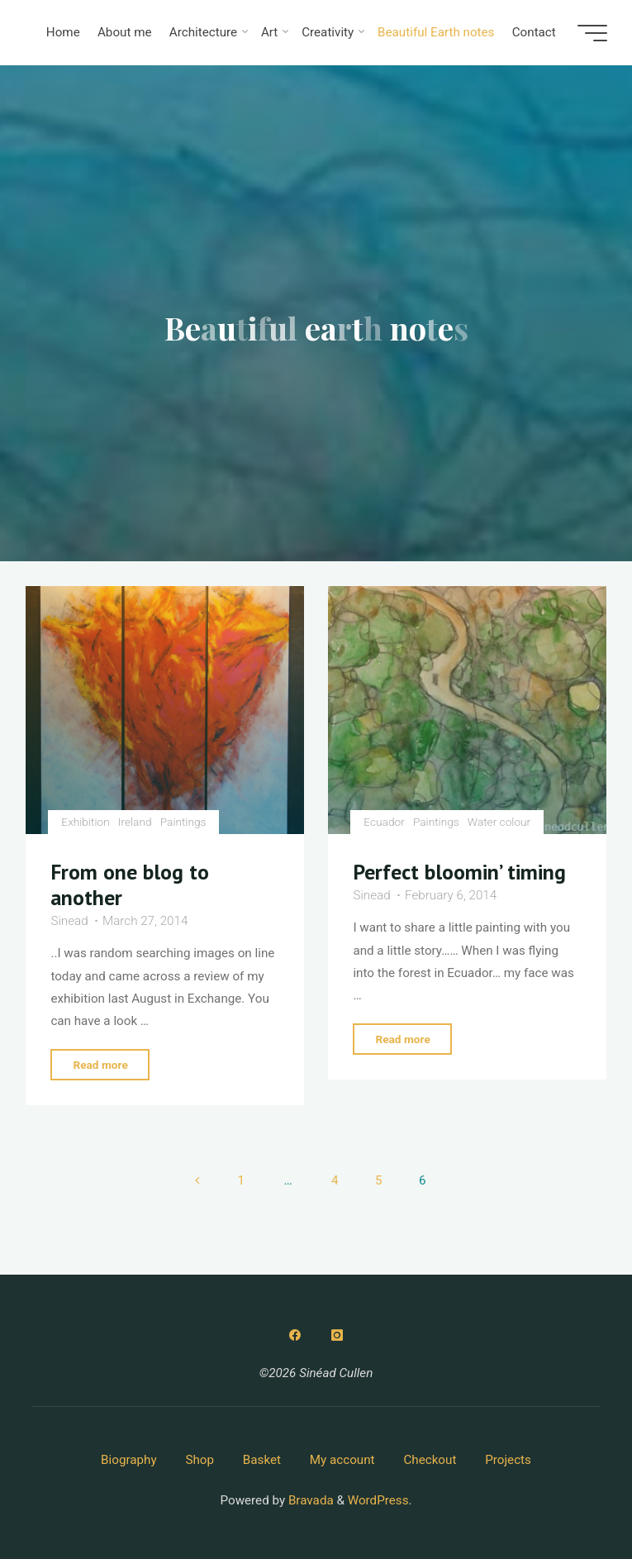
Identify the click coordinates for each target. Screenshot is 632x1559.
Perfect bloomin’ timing (460, 872)
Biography (129, 1459)
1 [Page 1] (241, 1180)
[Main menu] (592, 33)
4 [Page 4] (335, 1180)
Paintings (183, 822)
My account (342, 1459)
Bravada (309, 1500)
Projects (508, 1459)
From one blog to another (129, 885)
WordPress (378, 1500)
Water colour (499, 822)
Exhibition (85, 822)
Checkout (429, 1459)
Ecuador (384, 822)
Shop (199, 1459)
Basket (262, 1459)
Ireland (135, 822)
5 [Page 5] (379, 1180)
